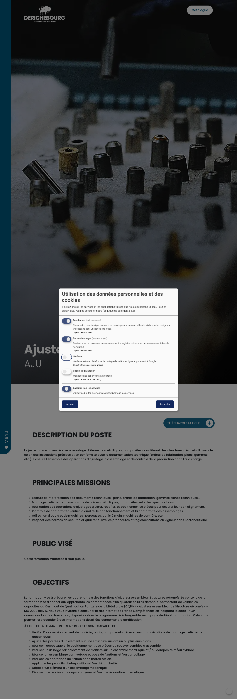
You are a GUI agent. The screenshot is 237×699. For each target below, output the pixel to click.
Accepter (165, 404)
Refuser (70, 404)
